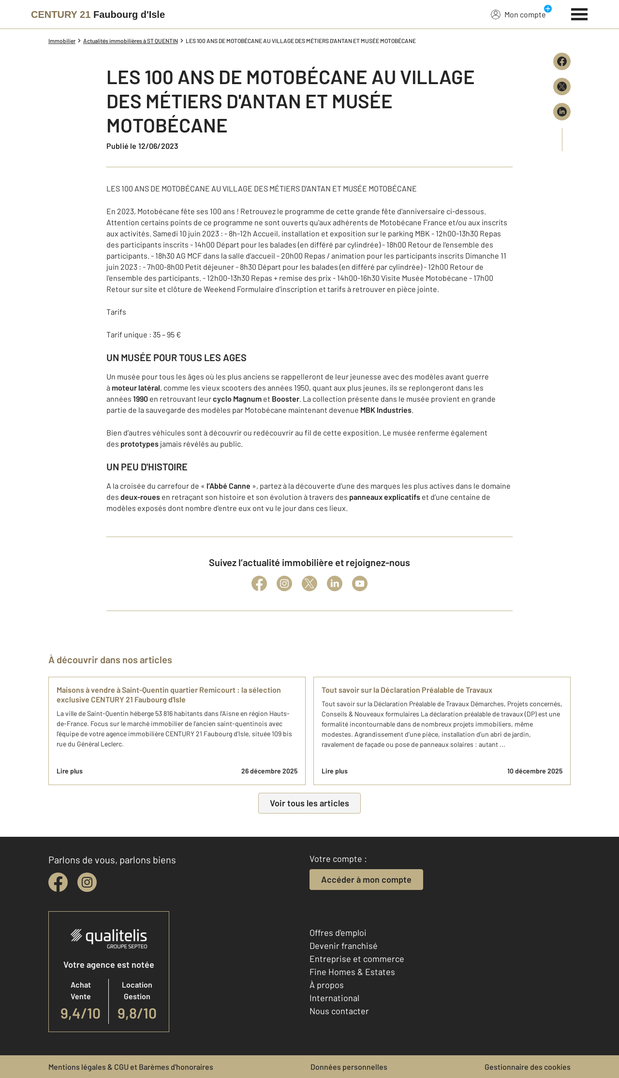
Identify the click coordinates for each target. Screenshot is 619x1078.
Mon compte (518, 14)
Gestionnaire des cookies (528, 1066)
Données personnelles (348, 1066)
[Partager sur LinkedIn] (562, 111)
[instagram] (87, 882)
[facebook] (58, 882)
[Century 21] (98, 14)
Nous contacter (339, 1010)
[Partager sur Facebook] (562, 61)
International (334, 997)
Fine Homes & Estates (352, 971)
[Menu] (579, 13)
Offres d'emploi (338, 932)
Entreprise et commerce (357, 958)
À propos (327, 984)
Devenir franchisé (344, 945)
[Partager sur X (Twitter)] (562, 86)
